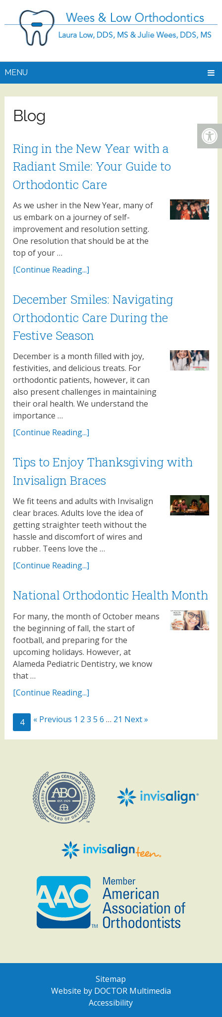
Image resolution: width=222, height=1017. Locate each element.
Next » (136, 719)
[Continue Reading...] (51, 269)
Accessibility (111, 1002)
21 (117, 719)
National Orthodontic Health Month (110, 595)
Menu (16, 72)
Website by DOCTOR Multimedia (111, 990)
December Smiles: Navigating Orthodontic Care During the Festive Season (93, 317)
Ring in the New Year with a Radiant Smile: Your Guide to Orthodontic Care (92, 166)
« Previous (52, 719)
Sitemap (111, 978)
